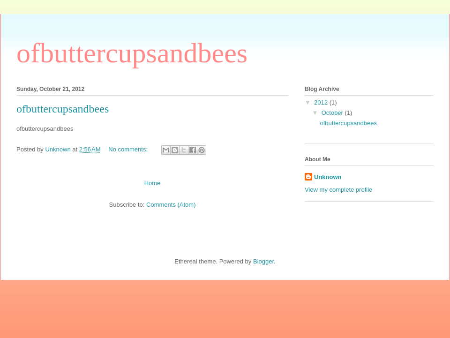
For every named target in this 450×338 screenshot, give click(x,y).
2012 (322, 102)
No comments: (128, 149)
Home (152, 183)
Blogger (263, 261)
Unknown (328, 176)
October (333, 112)
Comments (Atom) (170, 204)
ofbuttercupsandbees (62, 109)
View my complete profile (338, 189)
